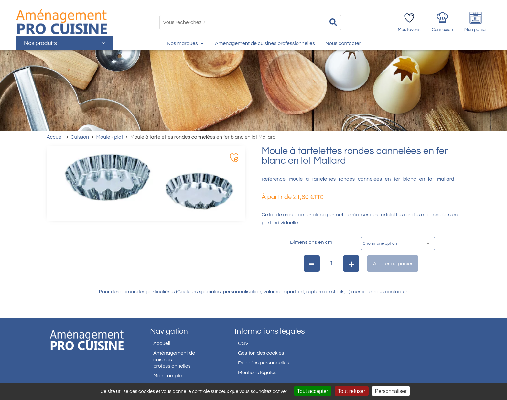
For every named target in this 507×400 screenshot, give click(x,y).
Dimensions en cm (311, 242)
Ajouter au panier (393, 263)
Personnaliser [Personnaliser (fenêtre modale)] (391, 391)
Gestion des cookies (261, 353)
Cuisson (80, 137)
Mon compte (167, 375)
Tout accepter (312, 391)
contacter (396, 291)
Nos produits (64, 43)
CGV (243, 343)
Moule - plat (109, 137)
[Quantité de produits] (331, 263)
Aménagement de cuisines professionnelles (174, 360)
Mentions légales (257, 372)
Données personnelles (263, 362)
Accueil (55, 137)
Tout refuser (351, 391)
